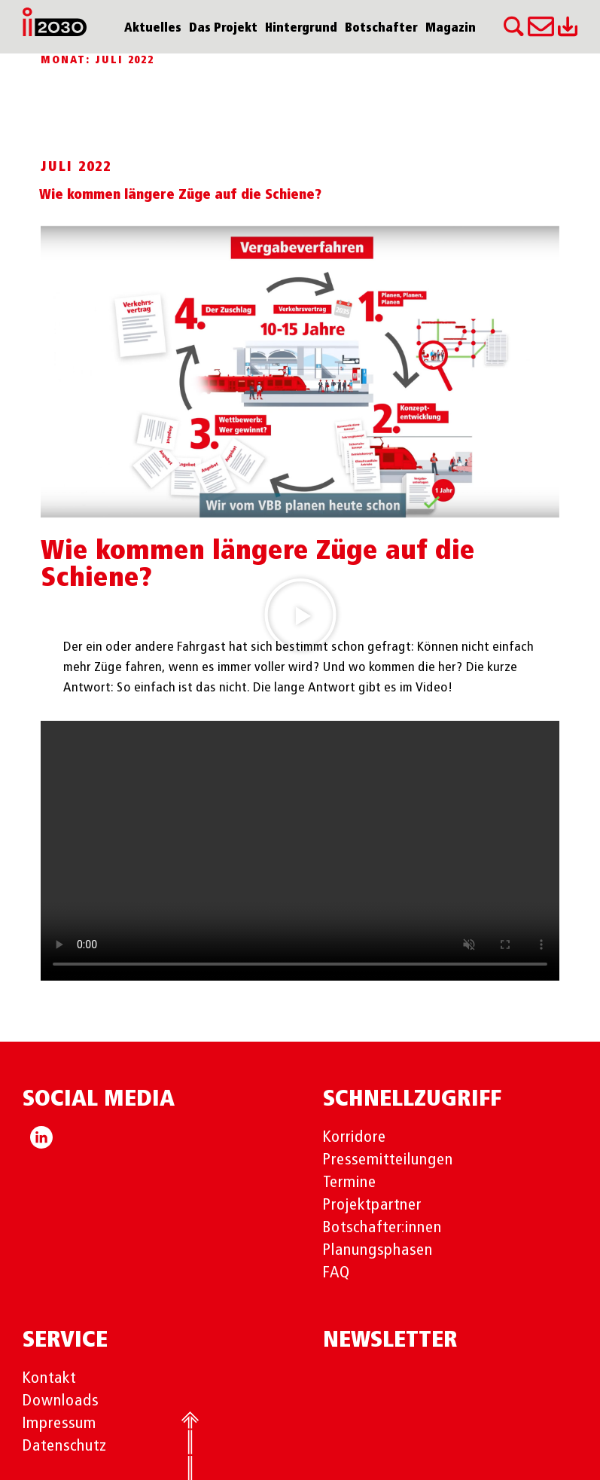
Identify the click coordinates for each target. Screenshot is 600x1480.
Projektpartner (372, 1205)
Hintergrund (301, 29)
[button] (300, 614)
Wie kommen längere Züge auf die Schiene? (180, 195)
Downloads (61, 1401)
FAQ (336, 1273)
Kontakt (49, 1378)
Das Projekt (223, 29)
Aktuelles (152, 29)
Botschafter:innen (383, 1227)
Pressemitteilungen (388, 1160)
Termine (349, 1182)
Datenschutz (65, 1446)
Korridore (354, 1137)
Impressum (60, 1423)
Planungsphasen (378, 1250)
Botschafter (381, 29)
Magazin (450, 29)
